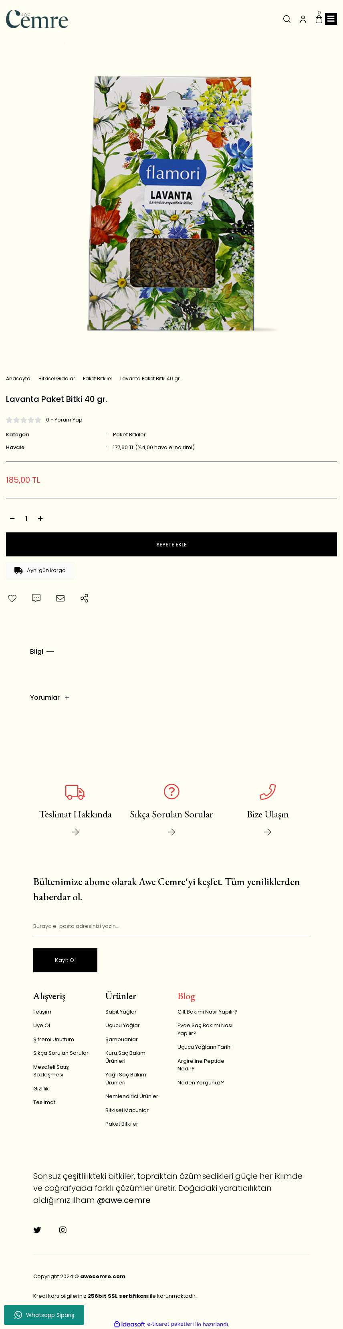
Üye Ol (41, 1024)
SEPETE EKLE (171, 544)
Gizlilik (41, 1087)
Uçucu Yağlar (122, 1024)
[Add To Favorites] (12, 598)
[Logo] (37, 19)
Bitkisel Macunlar (127, 1109)
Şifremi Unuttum (53, 1038)
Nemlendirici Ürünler (131, 1095)
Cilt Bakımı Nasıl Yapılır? (208, 1010)
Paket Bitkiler (129, 434)
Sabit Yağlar (121, 1010)
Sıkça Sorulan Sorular (61, 1052)
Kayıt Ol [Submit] (65, 959)
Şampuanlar (121, 1038)
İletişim (42, 1010)
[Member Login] (303, 19)
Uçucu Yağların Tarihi (205, 1046)
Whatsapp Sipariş (44, 1315)
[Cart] (319, 19)
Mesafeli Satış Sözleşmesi (51, 1070)
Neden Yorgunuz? (201, 1081)
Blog (186, 994)
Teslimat (44, 1101)
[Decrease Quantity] (12, 518)
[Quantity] (26, 518)
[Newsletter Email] (171, 925)
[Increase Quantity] (40, 518)
